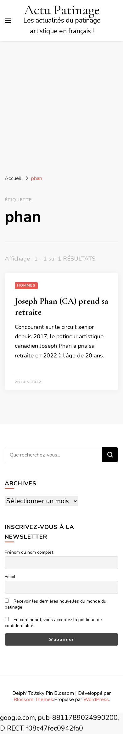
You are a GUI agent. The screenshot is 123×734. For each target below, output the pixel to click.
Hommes (26, 285)
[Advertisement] (61, 105)
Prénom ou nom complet (29, 552)
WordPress (96, 699)
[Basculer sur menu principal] (8, 20)
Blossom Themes (33, 699)
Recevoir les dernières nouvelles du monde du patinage (55, 604)
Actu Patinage (62, 10)
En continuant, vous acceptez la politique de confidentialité (53, 623)
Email (10, 577)
